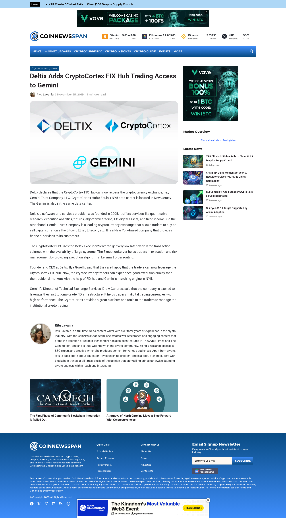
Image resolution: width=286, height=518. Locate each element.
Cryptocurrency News (44, 68)
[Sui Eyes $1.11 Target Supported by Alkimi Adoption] (193, 213)
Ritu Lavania (45, 94)
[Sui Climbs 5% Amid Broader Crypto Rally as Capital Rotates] (193, 197)
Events (164, 51)
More (177, 51)
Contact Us (147, 470)
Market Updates (58, 51)
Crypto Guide (145, 51)
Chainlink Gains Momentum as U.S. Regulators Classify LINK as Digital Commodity (226, 176)
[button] (102, 445)
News (37, 51)
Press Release (103, 470)
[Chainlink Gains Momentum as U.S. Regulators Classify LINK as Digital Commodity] (193, 178)
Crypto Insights (118, 51)
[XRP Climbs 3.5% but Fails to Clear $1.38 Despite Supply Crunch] (193, 161)
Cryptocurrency (88, 51)
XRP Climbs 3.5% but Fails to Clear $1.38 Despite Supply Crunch (91, 4)
